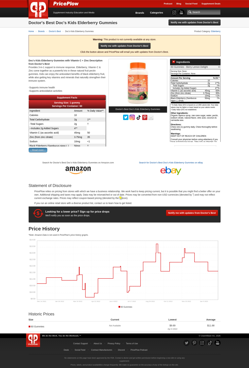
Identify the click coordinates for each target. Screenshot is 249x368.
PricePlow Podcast (138, 350)
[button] (125, 150)
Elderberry (215, 31)
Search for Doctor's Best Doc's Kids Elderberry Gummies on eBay (171, 162)
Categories (156, 12)
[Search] (204, 12)
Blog (178, 3)
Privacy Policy (114, 343)
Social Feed (191, 3)
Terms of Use (132, 343)
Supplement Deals (211, 3)
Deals (66, 350)
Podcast (168, 3)
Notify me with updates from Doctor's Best (194, 22)
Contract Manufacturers (101, 350)
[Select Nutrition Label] (195, 67)
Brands (140, 12)
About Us (98, 343)
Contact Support (80, 343)
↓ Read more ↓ (38, 150)
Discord (121, 350)
